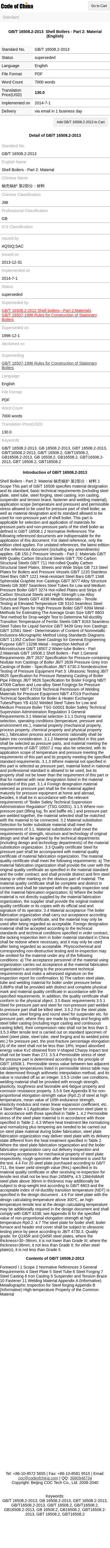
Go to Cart (99, 6)
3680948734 (81, 1478)
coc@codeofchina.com (38, 1478)
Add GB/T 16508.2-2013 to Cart (81, 122)
